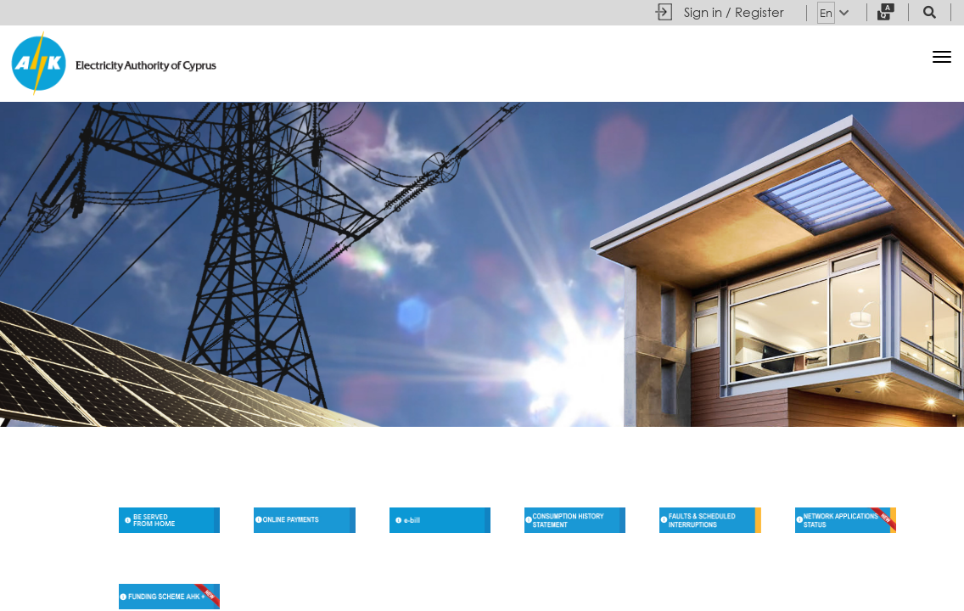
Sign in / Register (734, 12)
